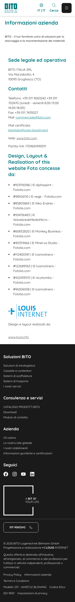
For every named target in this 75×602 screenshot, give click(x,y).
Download (10, 412)
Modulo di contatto (15, 417)
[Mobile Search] (54, 8)
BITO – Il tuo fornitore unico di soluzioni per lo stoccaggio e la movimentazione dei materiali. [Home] (35, 39)
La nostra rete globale (17, 443)
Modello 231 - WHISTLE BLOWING (24, 587)
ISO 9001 (9, 593)
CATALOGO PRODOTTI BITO (21, 407)
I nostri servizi (12, 386)
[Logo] (12, 8)
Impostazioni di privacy (32, 593)
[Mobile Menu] (67, 8)
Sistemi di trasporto (15, 381)
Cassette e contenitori (17, 371)
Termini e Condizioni (16, 581)
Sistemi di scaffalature (17, 376)
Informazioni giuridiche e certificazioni (27, 453)
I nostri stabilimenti (15, 448)
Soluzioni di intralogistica (19, 365)
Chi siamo (9, 438)
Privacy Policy (12, 574)
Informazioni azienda (37, 574)
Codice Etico (57, 587)
